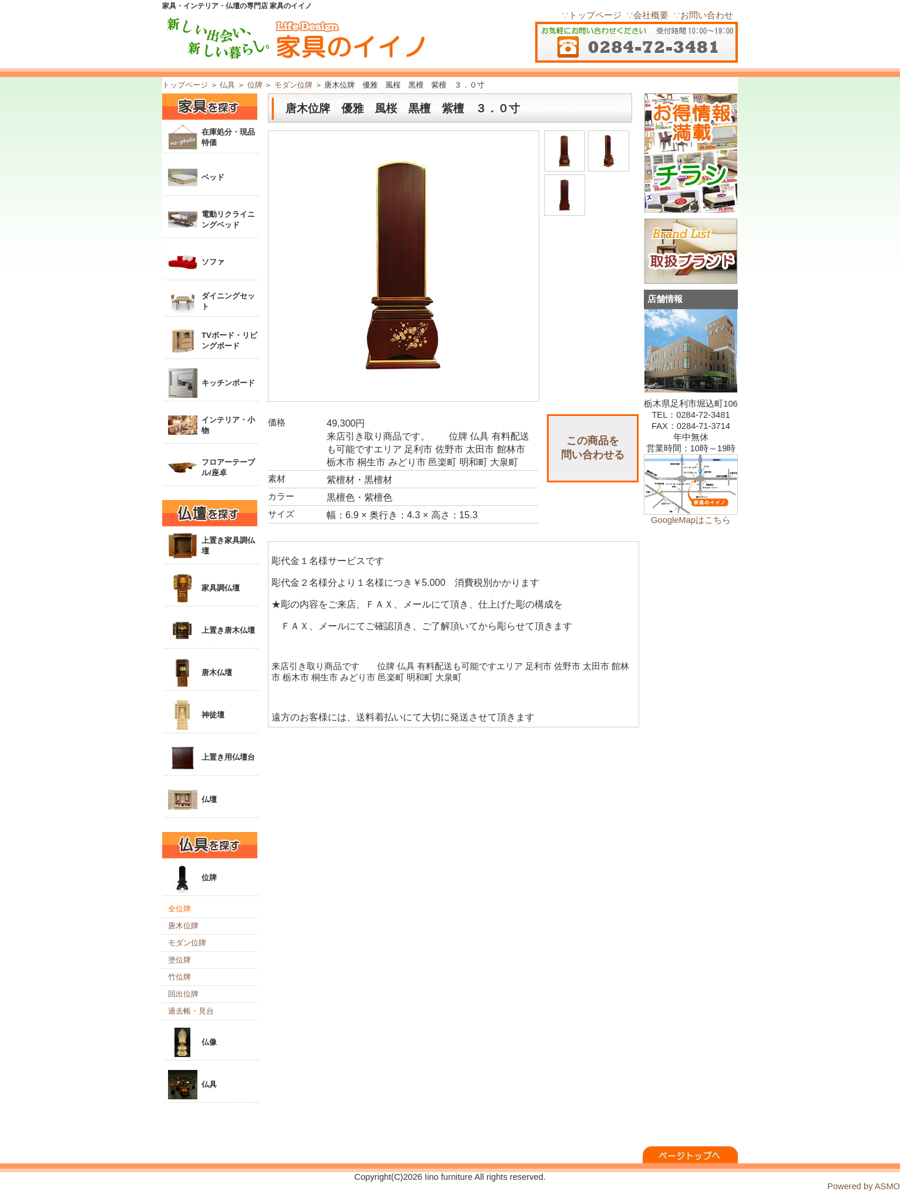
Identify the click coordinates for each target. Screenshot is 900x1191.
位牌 (255, 84)
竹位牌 (179, 976)
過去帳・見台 (191, 1011)
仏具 (227, 84)
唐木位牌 (183, 925)
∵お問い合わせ (703, 15)
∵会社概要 (647, 15)
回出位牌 (183, 993)
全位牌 (179, 908)
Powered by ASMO (863, 1186)
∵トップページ (592, 15)
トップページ (185, 84)
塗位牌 (179, 959)
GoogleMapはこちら (691, 520)
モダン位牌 (293, 84)
